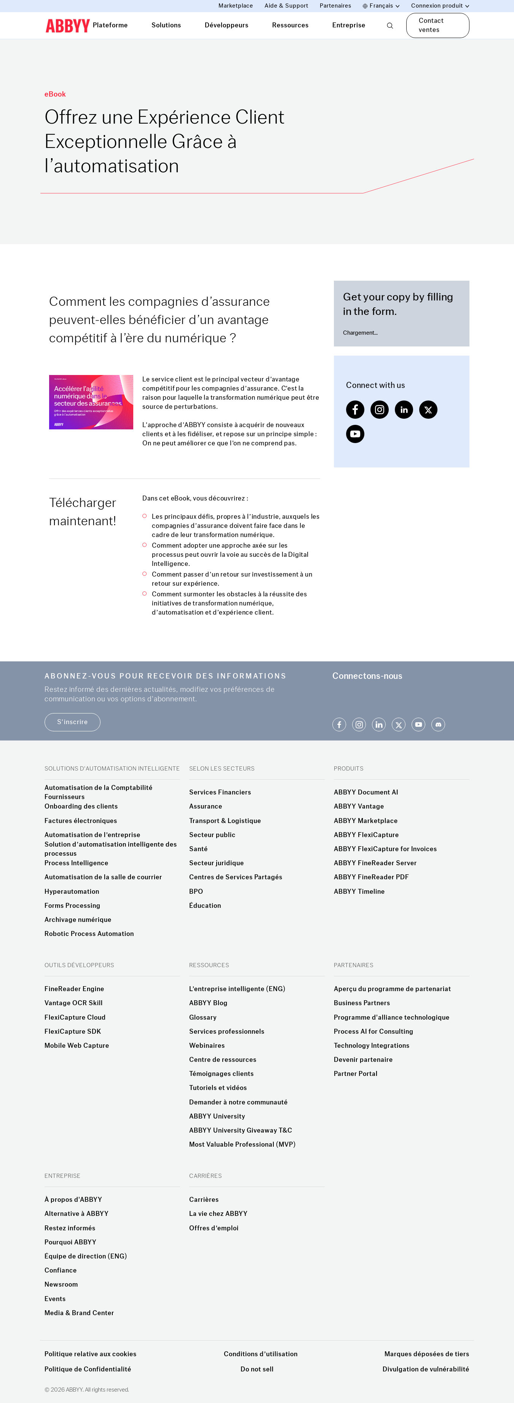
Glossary (203, 1017)
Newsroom (61, 1284)
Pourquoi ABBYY (71, 1242)
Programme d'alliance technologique (392, 1017)
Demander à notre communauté (238, 1102)
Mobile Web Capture (77, 1045)
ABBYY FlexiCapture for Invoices (385, 849)
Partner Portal (356, 1074)
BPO (196, 891)
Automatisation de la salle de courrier (103, 877)
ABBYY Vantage (359, 806)
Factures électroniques (81, 821)
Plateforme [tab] (110, 25)
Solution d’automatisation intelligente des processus (111, 849)
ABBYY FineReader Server (375, 863)
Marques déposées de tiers (427, 1354)
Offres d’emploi (214, 1228)
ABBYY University (217, 1116)
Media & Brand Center (79, 1313)
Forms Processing (73, 905)
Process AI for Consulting (373, 1031)
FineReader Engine (74, 989)
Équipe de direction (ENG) (86, 1256)
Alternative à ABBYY (77, 1214)
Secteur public (212, 835)
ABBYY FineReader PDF (371, 877)
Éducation (205, 905)
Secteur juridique (216, 863)
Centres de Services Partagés (236, 877)
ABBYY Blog (208, 1003)
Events (55, 1299)
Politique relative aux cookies (91, 1354)
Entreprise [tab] (349, 25)
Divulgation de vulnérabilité (426, 1369)
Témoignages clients (221, 1074)
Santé (198, 849)
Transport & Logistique (225, 821)
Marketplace (236, 6)
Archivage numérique (78, 920)
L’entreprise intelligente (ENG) (237, 989)
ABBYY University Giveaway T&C (240, 1130)
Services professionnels (227, 1031)
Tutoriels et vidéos (218, 1088)
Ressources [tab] (290, 25)
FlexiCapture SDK (73, 1031)
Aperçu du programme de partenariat (392, 989)
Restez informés (70, 1228)
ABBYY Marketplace (366, 821)
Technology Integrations (372, 1045)
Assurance (205, 806)
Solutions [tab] (166, 25)
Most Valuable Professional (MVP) (242, 1144)
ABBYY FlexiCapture (366, 835)
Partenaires (335, 6)
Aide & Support (286, 6)
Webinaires (207, 1045)
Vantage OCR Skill (74, 1003)
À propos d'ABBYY (73, 1199)
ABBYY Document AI (366, 792)
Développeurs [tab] (227, 25)
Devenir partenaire (363, 1060)
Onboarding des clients (81, 806)
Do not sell (257, 1369)
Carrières (204, 1199)
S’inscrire (72, 722)
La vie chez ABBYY (218, 1214)
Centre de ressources (223, 1060)
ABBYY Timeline (359, 891)
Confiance (61, 1270)
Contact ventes (431, 25)
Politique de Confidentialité (88, 1369)
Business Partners (362, 1003)
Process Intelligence (77, 863)
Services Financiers (220, 792)
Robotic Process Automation (89, 934)
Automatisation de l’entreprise (92, 835)
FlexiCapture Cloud (75, 1017)
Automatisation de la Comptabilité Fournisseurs (99, 792)
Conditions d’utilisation (261, 1354)
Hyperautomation (72, 891)
